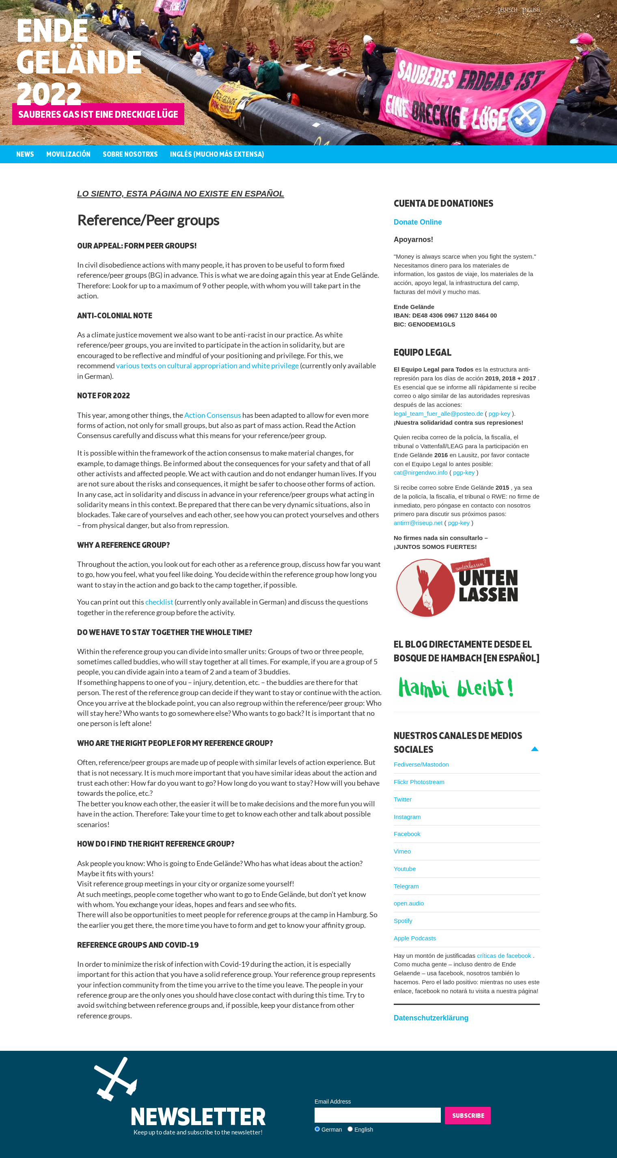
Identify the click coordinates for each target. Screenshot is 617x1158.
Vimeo (402, 851)
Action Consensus (213, 415)
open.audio (409, 903)
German (331, 1129)
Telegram (406, 886)
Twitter (403, 799)
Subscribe (468, 1115)
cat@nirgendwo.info (421, 472)
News (25, 154)
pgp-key (500, 413)
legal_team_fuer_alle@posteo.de (439, 413)
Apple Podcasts (415, 938)
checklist (160, 602)
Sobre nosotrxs (130, 154)
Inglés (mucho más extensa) (217, 154)
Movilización (68, 154)
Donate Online (418, 222)
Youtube (405, 868)
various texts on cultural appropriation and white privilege (208, 365)
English (531, 9)
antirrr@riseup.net (419, 522)
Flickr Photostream (419, 781)
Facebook (407, 833)
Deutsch (507, 9)
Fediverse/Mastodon (421, 764)
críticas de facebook (505, 955)
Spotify (403, 920)
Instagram (407, 816)
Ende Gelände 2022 (79, 61)
